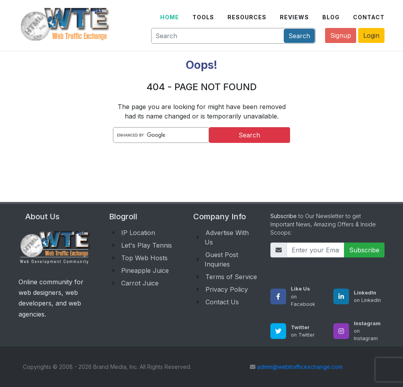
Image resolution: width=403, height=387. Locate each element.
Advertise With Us (227, 237)
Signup (340, 35)
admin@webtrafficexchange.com (299, 366)
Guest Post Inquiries (221, 259)
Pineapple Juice (145, 270)
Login (371, 35)
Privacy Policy (226, 289)
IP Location (138, 233)
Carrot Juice (140, 283)
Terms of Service (231, 277)
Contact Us (222, 302)
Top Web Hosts (144, 258)
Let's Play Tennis (146, 245)
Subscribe (364, 250)
